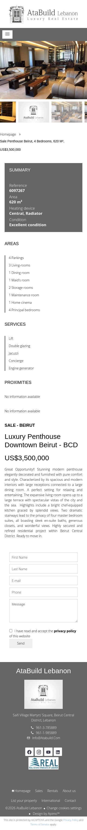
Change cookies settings (64, 808)
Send (21, 643)
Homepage (43, 14)
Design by (45, 813)
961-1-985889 (46, 733)
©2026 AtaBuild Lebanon (23, 808)
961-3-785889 (46, 727)
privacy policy (65, 631)
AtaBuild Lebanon (43, 671)
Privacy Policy (70, 820)
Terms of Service (39, 824)
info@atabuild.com (46, 738)
